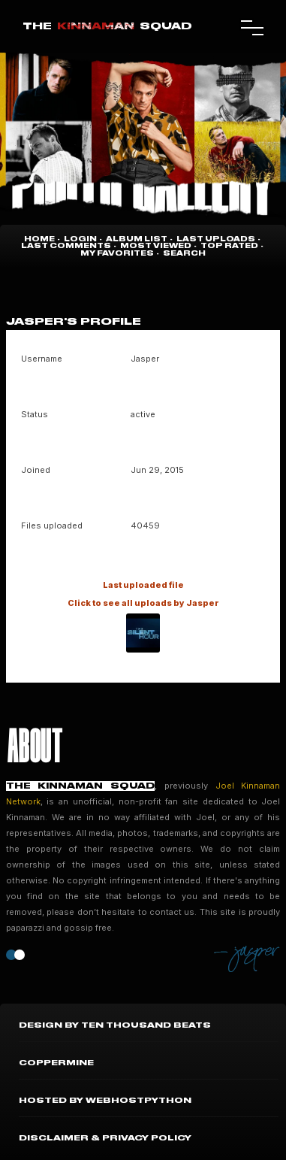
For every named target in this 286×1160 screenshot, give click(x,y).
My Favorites (117, 253)
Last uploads (215, 239)
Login (80, 239)
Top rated (229, 246)
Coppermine (56, 1063)
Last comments (66, 246)
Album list (136, 239)
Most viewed (155, 246)
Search (184, 253)
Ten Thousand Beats (146, 1025)
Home (39, 239)
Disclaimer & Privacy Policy (105, 1138)
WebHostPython (138, 1100)
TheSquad (107, 26)
